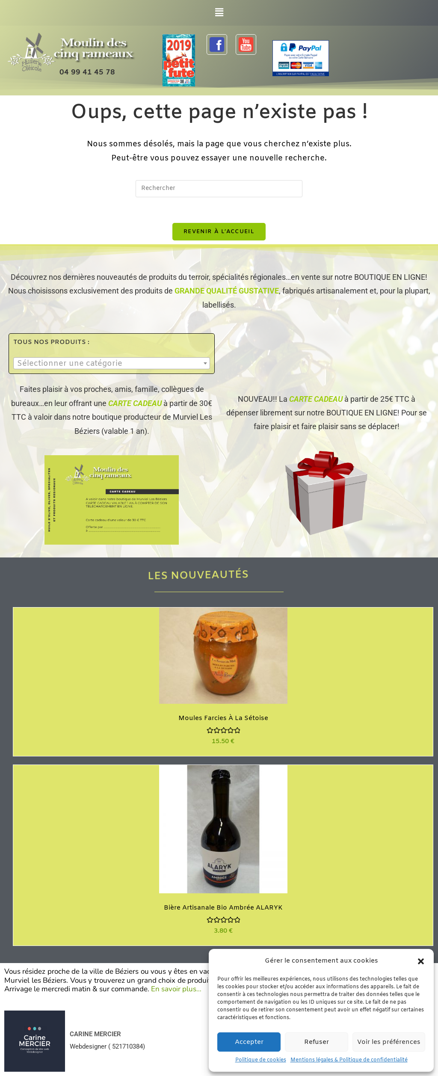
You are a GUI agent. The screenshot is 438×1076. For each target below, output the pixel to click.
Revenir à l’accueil (219, 231)
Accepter (249, 1042)
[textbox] (112, 364)
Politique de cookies (260, 1060)
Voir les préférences (388, 1042)
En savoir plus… (176, 989)
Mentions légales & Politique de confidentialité (349, 1060)
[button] (421, 961)
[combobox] (111, 364)
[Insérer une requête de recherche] (219, 188)
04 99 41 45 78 (87, 72)
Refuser (316, 1042)
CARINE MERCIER (95, 1034)
